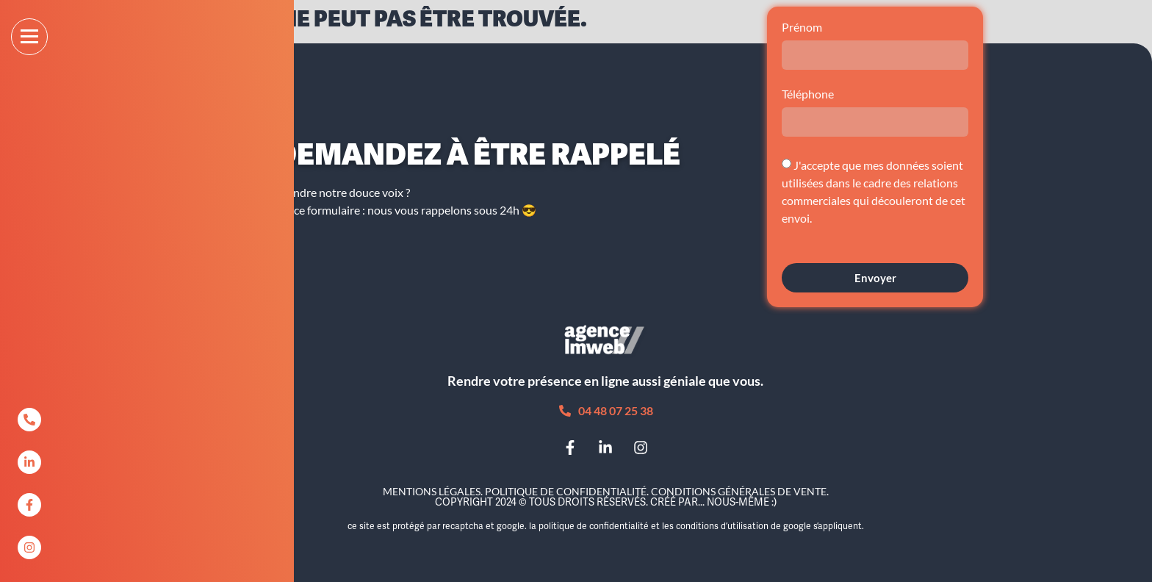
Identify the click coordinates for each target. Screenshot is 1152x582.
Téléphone (808, 94)
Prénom (802, 27)
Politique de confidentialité (566, 491)
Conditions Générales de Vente (739, 491)
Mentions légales (431, 491)
